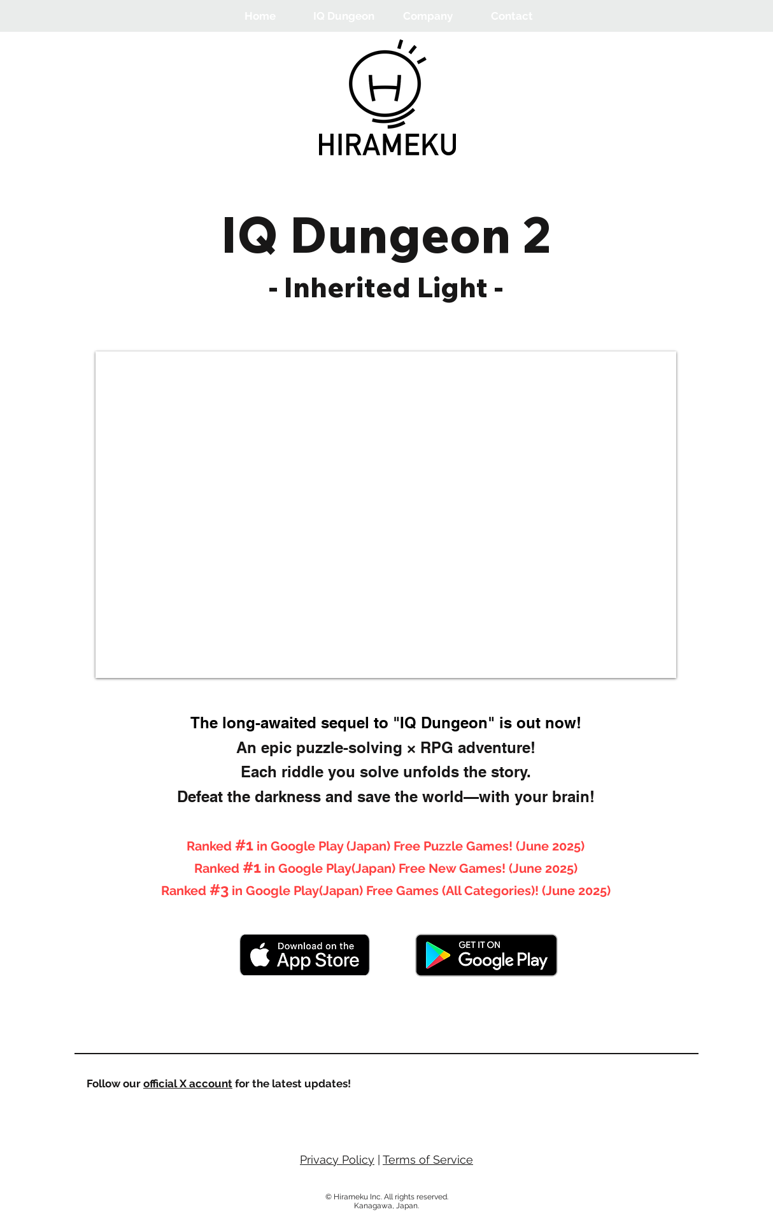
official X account (187, 1083)
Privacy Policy (337, 1159)
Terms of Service (428, 1159)
